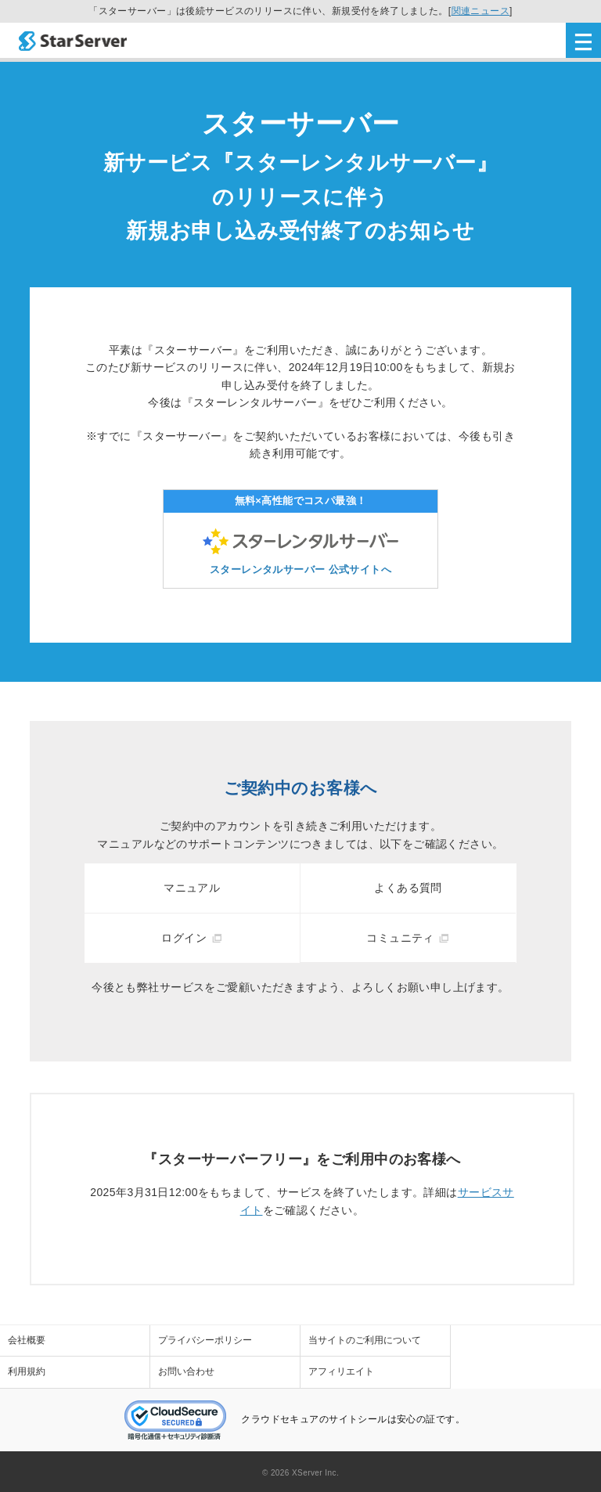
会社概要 (26, 1340)
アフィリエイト (341, 1371)
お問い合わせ (186, 1371)
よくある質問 (408, 887)
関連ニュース (481, 10)
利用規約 (26, 1371)
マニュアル (192, 887)
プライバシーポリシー (205, 1340)
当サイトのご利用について (364, 1340)
